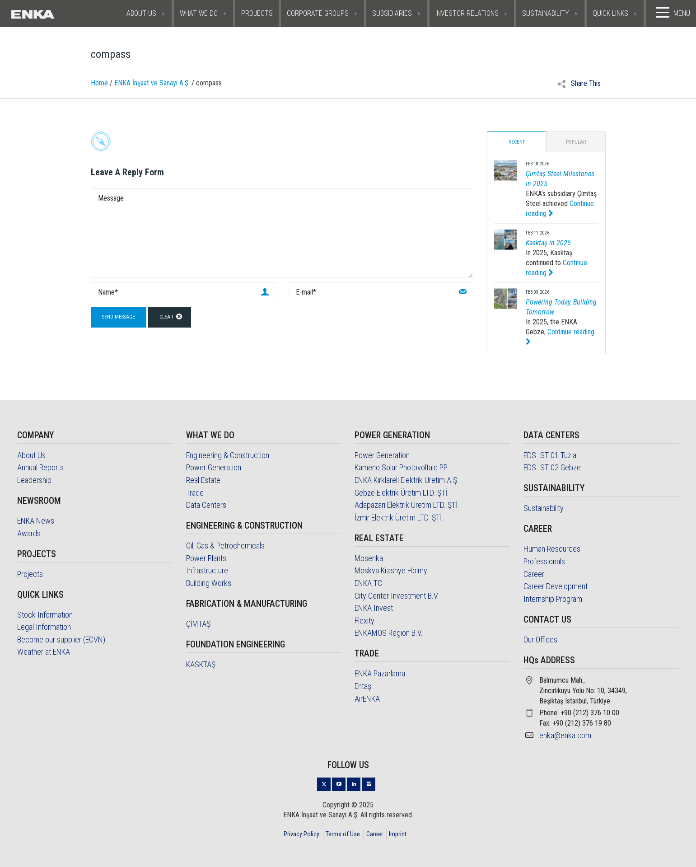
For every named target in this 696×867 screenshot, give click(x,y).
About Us (31, 455)
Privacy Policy (301, 834)
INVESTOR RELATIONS (467, 13)
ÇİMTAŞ (198, 623)
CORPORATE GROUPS (318, 13)
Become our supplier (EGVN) (61, 639)
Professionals (544, 561)
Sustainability (543, 508)
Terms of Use (343, 834)
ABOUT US (141, 13)
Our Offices (540, 639)
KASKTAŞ (200, 664)
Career (533, 574)
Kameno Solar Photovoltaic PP (401, 468)
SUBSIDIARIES (392, 13)
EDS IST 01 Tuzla (549, 455)
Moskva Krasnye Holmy (391, 571)
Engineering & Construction (227, 455)
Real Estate (203, 480)
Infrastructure (207, 571)
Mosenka (369, 558)
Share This (579, 83)
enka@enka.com (565, 735)
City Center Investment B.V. (397, 595)
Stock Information (45, 614)
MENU (671, 12)
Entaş (363, 686)
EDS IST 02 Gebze (552, 468)
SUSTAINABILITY (545, 13)
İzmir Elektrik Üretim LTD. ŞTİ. (399, 517)
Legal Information (44, 627)
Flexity (364, 620)
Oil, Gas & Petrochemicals (225, 545)
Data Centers (206, 505)
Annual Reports (40, 468)
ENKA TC (368, 583)
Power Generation (213, 468)
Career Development (555, 586)
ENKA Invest (374, 608)
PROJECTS (257, 13)
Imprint (397, 834)
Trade (195, 492)
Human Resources (551, 549)
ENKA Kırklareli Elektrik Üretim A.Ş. (407, 480)
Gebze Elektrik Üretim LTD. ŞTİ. (402, 492)
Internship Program (552, 599)
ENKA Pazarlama (380, 674)
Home (99, 83)
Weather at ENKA (43, 652)
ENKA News (35, 520)
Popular (576, 142)
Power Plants (206, 558)
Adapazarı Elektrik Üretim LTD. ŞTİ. (407, 505)
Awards (29, 533)
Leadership (34, 480)
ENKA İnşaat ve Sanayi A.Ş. (152, 83)
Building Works (208, 583)
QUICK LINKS (610, 13)
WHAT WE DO (199, 13)
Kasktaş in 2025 (548, 243)
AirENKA (367, 698)
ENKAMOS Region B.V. (389, 633)
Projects (30, 574)
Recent (517, 142)
